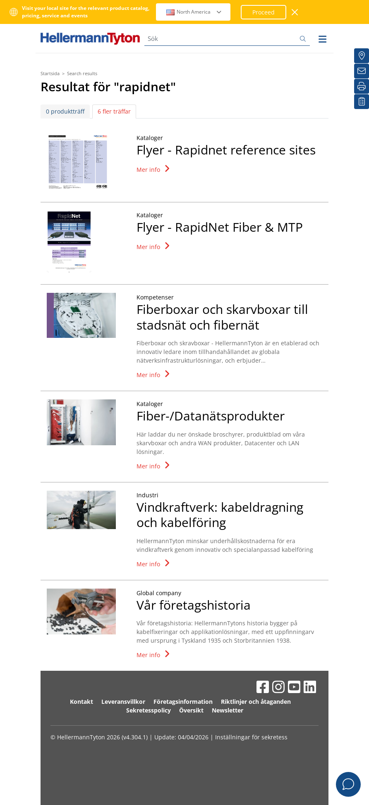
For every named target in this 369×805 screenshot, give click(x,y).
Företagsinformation (183, 701)
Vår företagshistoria (194, 604)
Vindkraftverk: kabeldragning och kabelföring (220, 515)
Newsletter (227, 710)
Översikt (191, 710)
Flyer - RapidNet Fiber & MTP (220, 226)
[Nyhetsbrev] (361, 71)
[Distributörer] (361, 55)
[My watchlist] (361, 101)
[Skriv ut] (361, 86)
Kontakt (81, 701)
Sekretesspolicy (148, 710)
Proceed (263, 12)
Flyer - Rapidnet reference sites (226, 149)
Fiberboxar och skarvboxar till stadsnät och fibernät (222, 317)
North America (194, 11)
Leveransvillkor (123, 701)
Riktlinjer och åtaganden (256, 701)
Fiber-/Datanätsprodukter (211, 415)
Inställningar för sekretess (251, 737)
